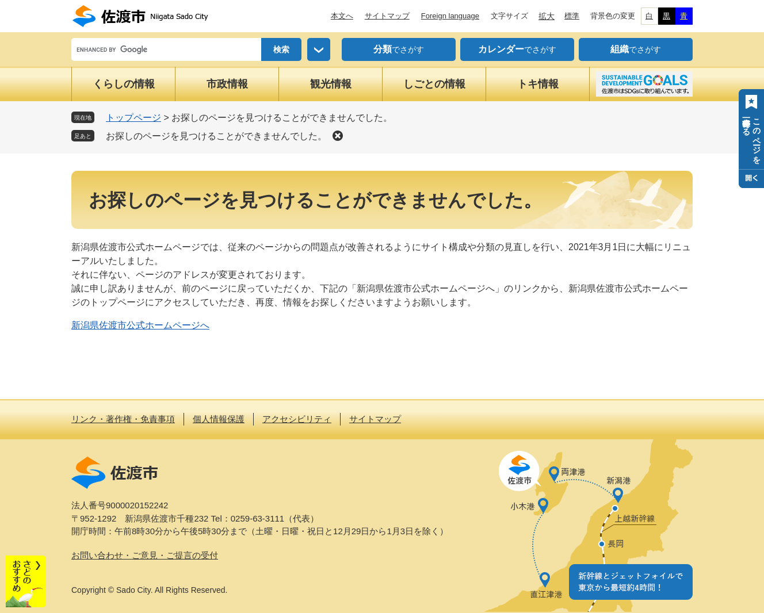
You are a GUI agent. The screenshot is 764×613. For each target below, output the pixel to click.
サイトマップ (387, 16)
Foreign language (450, 16)
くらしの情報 (124, 84)
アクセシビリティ (296, 419)
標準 (571, 16)
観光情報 (331, 84)
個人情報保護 (219, 419)
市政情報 (227, 84)
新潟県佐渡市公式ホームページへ (140, 325)
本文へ (342, 16)
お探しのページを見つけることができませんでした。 (216, 136)
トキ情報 (538, 84)
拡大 (546, 16)
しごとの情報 (434, 84)
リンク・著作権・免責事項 (123, 419)
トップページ (133, 117)
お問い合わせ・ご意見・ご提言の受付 (144, 555)
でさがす (398, 49)
